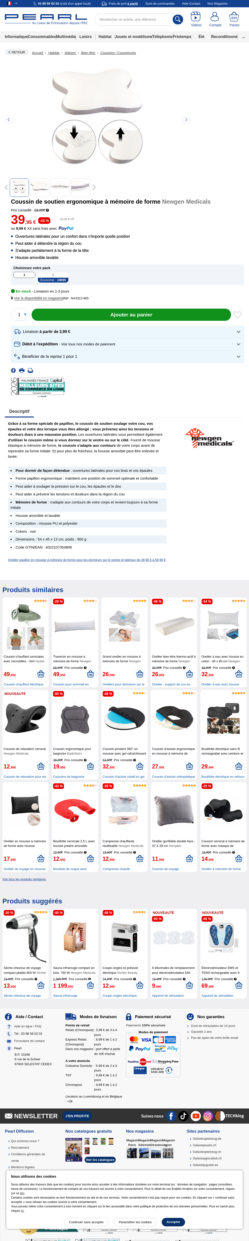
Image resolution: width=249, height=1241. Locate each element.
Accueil (38, 53)
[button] (37, 298)
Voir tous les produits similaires (24, 879)
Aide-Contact (191, 3)
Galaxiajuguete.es (205, 1165)
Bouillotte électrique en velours (223, 776)
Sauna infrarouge (65, 995)
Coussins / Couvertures (118, 53)
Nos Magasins (217, 3)
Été (201, 37)
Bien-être (88, 53)
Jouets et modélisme (133, 37)
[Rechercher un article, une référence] (139, 19)
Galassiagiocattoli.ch (207, 1158)
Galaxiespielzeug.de (207, 1138)
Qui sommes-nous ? (25, 1141)
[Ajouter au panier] (131, 315)
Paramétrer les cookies (135, 1222)
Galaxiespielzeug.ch (207, 1152)
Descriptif (19, 411)
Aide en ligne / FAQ (27, 1026)
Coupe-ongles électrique (120, 995)
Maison (70, 53)
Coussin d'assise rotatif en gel (123, 776)
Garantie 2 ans (201, 1031)
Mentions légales (23, 1167)
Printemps (182, 37)
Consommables (42, 37)
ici (22, 1211)
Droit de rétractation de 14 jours (213, 1026)
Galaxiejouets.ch (204, 1145)
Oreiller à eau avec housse (220, 684)
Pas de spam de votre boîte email (214, 1038)
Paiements (145, 1025)
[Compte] (215, 19)
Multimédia (66, 37)
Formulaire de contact (29, 1041)
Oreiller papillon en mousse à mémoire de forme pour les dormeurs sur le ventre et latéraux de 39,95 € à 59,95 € (87, 560)
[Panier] (234, 19)
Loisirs (85, 37)
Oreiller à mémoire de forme (221, 869)
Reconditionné (224, 37)
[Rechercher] (178, 19)
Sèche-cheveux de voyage (22, 995)
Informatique (16, 37)
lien (22, 1193)
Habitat (105, 37)
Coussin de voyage (165, 869)
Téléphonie (162, 37)
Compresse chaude (116, 869)
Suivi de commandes (160, 3)
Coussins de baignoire (68, 776)
